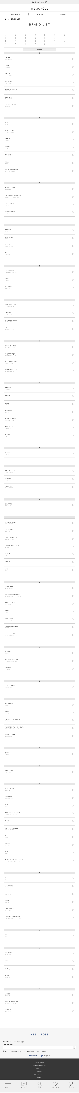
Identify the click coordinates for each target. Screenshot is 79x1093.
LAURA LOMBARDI (40, 539)
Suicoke (40, 845)
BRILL (40, 163)
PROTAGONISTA (40, 736)
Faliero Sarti (40, 313)
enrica (40, 280)
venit (40, 969)
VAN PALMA (40, 953)
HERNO (40, 435)
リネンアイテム (64, 14)
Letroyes (40, 562)
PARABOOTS (40, 705)
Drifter (40, 254)
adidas (40, 67)
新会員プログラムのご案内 (39, 2)
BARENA (40, 124)
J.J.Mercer (40, 479)
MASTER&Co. (40, 619)
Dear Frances (40, 238)
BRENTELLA (40, 155)
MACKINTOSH (40, 588)
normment (40, 669)
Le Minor (40, 554)
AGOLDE (40, 74)
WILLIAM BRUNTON (40, 1003)
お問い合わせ (39, 1068)
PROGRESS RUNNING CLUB (40, 728)
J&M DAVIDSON (40, 471)
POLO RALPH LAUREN (40, 720)
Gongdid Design (40, 355)
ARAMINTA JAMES (40, 90)
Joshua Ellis (40, 487)
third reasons (40, 886)
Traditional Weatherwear (40, 918)
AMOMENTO (40, 82)
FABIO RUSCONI (40, 305)
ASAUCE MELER (40, 106)
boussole (40, 147)
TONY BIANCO (40, 910)
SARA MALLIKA (40, 790)
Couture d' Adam (40, 212)
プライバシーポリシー (39, 1074)
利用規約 (39, 1071)
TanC (40, 878)
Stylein (40, 837)
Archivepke (40, 98)
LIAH (40, 570)
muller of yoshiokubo (40, 635)
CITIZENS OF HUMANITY (40, 197)
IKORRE (40, 453)
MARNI (40, 611)
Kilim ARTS (40, 505)
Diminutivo (40, 246)
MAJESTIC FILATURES (40, 596)
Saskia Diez (40, 798)
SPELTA (40, 821)
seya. (40, 806)
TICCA (40, 902)
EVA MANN (40, 287)
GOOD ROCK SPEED (40, 363)
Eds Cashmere (40, 272)
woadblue (40, 1011)
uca (40, 935)
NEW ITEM (40, 14)
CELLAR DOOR (40, 189)
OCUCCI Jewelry (40, 687)
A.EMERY (40, 59)
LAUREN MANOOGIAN (40, 547)
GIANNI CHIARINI (40, 347)
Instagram (45, 1056)
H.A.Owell (40, 388)
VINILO (40, 977)
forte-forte (40, 329)
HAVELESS (40, 412)
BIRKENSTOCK (40, 132)
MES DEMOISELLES (40, 627)
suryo (40, 852)
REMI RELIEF (40, 772)
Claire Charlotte (40, 204)
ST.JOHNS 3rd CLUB (40, 829)
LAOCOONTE (40, 531)
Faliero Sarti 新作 (15, 14)
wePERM (40, 995)
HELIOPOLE (40, 428)
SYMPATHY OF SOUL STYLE (40, 860)
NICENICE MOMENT (40, 661)
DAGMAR (40, 230)
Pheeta (40, 712)
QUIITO (40, 754)
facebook (33, 1056)
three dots (40, 894)
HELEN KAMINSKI (40, 420)
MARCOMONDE (40, 604)
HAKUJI (40, 396)
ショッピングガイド (39, 1062)
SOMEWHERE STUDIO (40, 813)
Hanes (40, 404)
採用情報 (39, 1077)
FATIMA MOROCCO (40, 321)
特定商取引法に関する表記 (39, 1065)
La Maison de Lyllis (40, 523)
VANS (40, 961)
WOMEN (39, 50)
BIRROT (40, 139)
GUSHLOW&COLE (40, 370)
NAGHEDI (40, 653)
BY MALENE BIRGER (40, 171)
